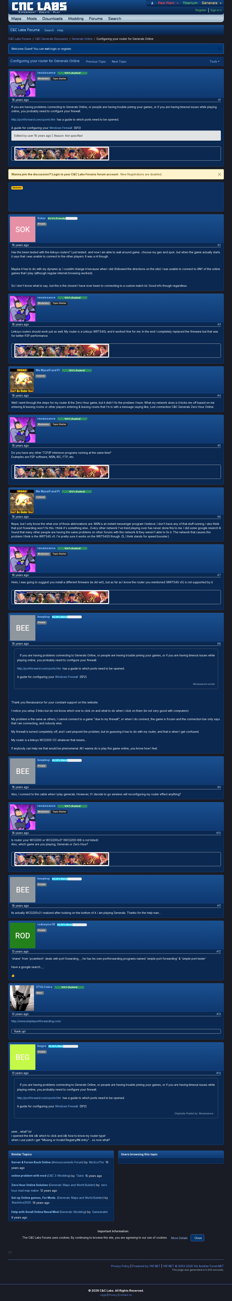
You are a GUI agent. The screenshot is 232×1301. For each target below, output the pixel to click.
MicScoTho (96, 1162)
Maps (16, 18)
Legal (103, 1295)
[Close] (219, 49)
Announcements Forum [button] (67, 1162)
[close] (219, 174)
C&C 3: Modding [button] (58, 1175)
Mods (32, 18)
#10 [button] (218, 833)
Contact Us (125, 1295)
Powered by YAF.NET (146, 1266)
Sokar (41, 218)
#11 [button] (219, 905)
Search (114, 18)
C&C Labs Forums (19, 38)
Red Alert (167, 2)
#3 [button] (219, 324)
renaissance (46, 72)
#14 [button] (218, 1073)
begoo (41, 1046)
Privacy (113, 1295)
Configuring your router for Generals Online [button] (45, 61)
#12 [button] (218, 951)
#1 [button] (219, 99)
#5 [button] (219, 445)
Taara (80, 1175)
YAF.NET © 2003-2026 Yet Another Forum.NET (193, 1266)
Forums (96, 18)
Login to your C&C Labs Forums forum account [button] (85, 174)
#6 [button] (219, 516)
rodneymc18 (46, 924)
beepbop (43, 616)
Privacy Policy (120, 1266)
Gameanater (100, 1212)
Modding (75, 18)
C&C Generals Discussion (51, 38)
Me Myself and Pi (48, 370)
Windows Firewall (61, 128)
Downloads (52, 18)
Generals (210, 2)
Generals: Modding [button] (72, 1212)
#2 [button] (219, 245)
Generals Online (82, 38)
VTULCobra (44, 987)
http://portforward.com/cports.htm (33, 119)
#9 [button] (219, 787)
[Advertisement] (116, 198)
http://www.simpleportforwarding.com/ (36, 1021)
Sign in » (216, 10)
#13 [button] (218, 1014)
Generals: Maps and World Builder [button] (72, 1185)
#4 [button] (219, 395)
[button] (48, 30)
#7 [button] (219, 575)
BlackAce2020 (21, 1202)
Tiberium (190, 2)
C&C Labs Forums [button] (25, 29)
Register (200, 10)
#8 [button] (219, 643)
